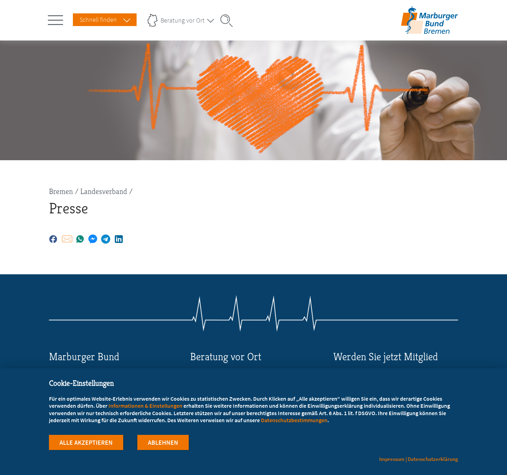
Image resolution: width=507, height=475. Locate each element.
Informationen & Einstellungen (145, 406)
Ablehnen (163, 443)
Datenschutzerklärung (433, 459)
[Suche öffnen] (229, 21)
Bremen (61, 191)
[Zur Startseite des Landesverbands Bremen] (429, 29)
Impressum (392, 459)
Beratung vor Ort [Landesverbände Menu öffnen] (183, 20)
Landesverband (103, 191)
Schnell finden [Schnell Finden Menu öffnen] (98, 19)
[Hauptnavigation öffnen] (56, 18)
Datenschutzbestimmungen (294, 420)
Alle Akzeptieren (86, 443)
